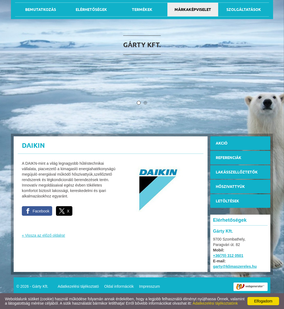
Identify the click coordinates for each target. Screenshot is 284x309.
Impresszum (149, 286)
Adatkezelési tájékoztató (78, 286)
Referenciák (228, 157)
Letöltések (227, 201)
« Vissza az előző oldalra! (43, 235)
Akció (221, 143)
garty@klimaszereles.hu (235, 266)
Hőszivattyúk (230, 186)
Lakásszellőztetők (237, 172)
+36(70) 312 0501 (228, 255)
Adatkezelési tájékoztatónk (215, 303)
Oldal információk (119, 286)
